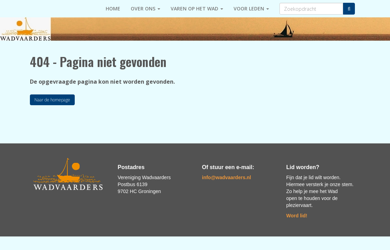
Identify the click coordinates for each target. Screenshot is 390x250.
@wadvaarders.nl (226, 177)
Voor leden (251, 8)
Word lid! (296, 215)
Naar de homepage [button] (52, 100)
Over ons (145, 8)
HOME (113, 8)
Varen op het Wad (197, 8)
